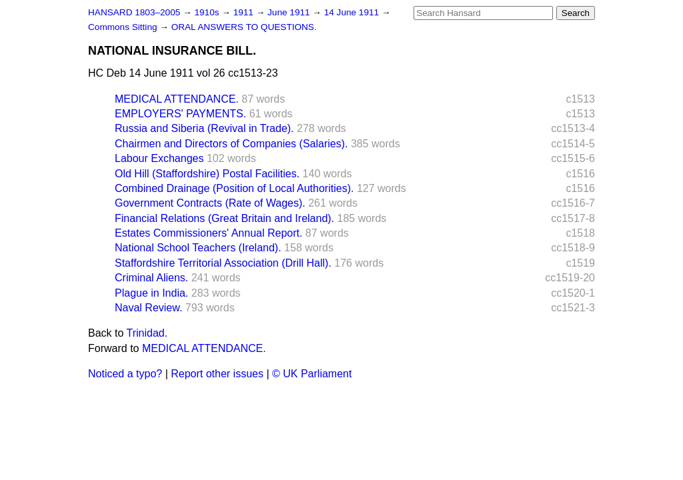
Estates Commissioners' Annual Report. (208, 233)
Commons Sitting (123, 27)
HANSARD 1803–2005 (134, 12)
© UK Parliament (312, 373)
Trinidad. (147, 333)
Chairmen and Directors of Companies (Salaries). (231, 143)
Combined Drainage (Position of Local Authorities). (234, 188)
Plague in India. (151, 293)
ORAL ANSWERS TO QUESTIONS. (244, 27)
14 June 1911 (353, 12)
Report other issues (217, 373)
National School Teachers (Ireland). (198, 247)
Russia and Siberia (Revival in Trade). (204, 128)
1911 (244, 12)
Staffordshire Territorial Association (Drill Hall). (223, 263)
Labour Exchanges (159, 158)
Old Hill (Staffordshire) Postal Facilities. (207, 173)
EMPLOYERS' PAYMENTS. (180, 113)
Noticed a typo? (125, 373)
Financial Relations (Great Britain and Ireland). (224, 218)
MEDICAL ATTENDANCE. (177, 99)
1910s (207, 12)
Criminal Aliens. (151, 277)
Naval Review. (148, 307)
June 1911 (289, 12)
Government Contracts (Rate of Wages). (210, 203)
